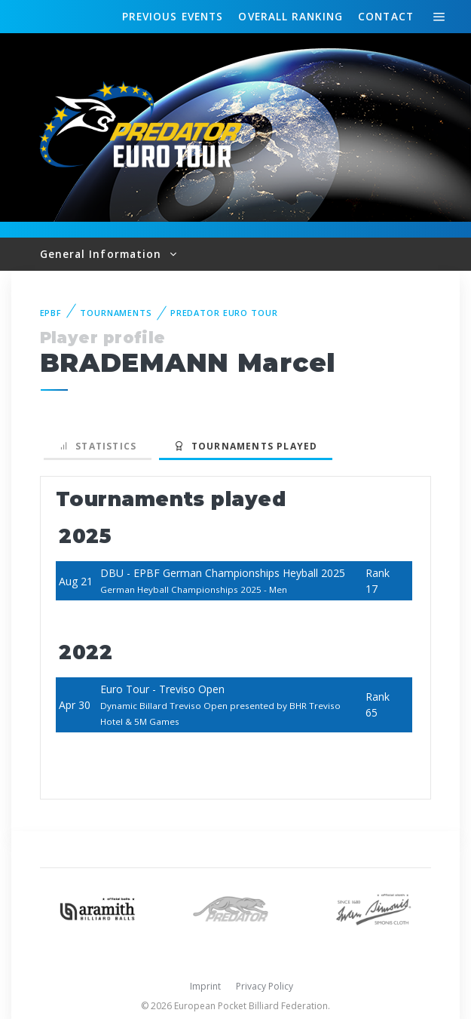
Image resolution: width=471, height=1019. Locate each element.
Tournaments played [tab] (245, 446)
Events (172, 16)
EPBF (51, 312)
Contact (386, 16)
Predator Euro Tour (224, 312)
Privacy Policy (264, 986)
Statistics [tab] (98, 446)
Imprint (205, 986)
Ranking (290, 16)
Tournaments (116, 312)
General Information (103, 254)
